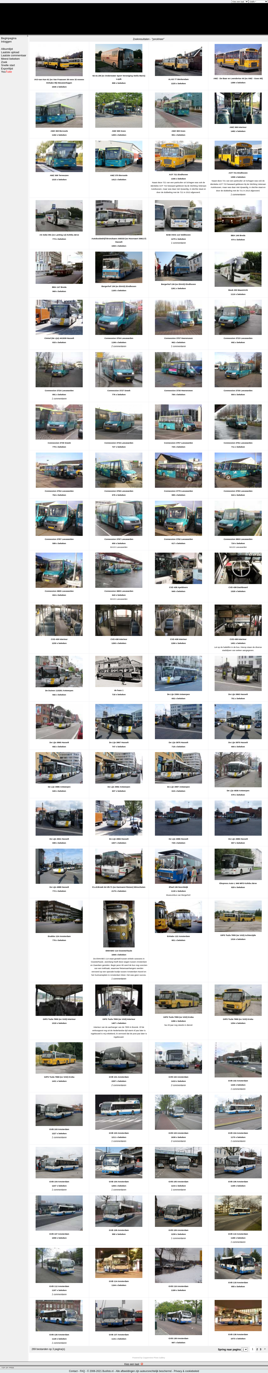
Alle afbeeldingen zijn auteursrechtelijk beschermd (143, 1371)
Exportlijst (7, 68)
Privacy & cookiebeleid (186, 1371)
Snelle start (8, 65)
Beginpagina (8, 38)
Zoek (4, 62)
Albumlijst (7, 48)
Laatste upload (10, 52)
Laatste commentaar (13, 55)
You (6, 71)
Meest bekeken (10, 58)
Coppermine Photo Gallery (154, 1358)
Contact (73, 1371)
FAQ (82, 1371)
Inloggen (6, 41)
